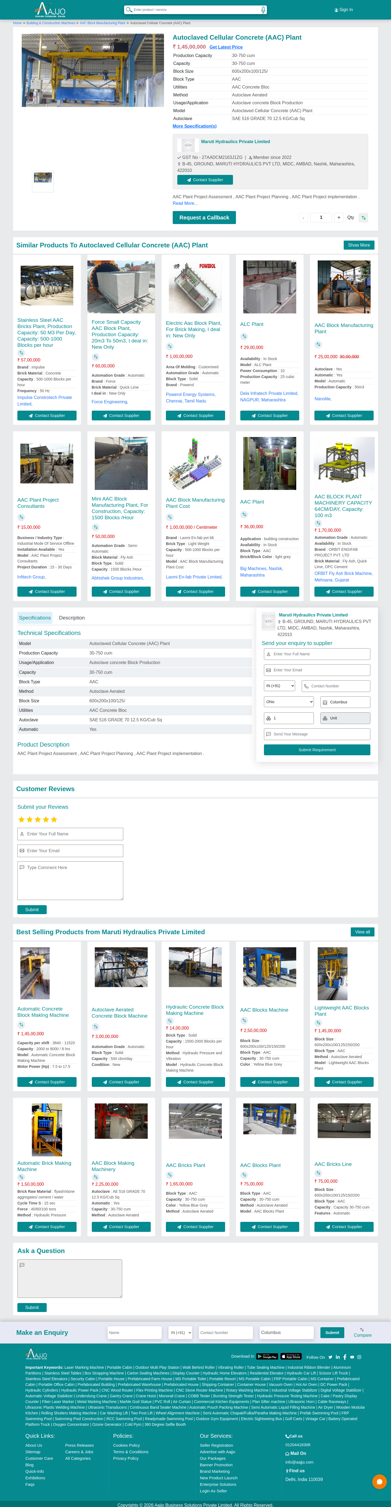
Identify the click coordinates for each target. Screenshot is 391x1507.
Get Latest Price (226, 44)
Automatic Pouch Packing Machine (218, 1404)
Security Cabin (83, 1376)
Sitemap (33, 1448)
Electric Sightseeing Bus (261, 1416)
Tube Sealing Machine (266, 1364)
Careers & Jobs (79, 1448)
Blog (30, 1461)
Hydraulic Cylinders (42, 1387)
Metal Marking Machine (97, 1398)
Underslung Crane (91, 1393)
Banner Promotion (216, 1461)
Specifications (35, 614)
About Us (34, 1442)
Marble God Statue (136, 1398)
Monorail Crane (172, 1393)
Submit (32, 906)
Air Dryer (325, 1404)
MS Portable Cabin (255, 1376)
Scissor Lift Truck (333, 1370)
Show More (359, 242)
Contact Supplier (209, 176)
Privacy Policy (125, 1455)
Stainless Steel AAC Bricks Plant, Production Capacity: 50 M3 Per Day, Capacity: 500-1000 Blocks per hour (46, 329)
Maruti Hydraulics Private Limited (235, 138)
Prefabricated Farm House (150, 1376)
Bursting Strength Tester (233, 1393)
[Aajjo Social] (330, 1353)
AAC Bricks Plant (185, 1162)
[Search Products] (126, 8)
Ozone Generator (107, 1421)
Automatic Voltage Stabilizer (49, 1393)
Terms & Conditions (131, 1448)
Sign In (344, 8)
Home (17, 20)
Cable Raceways (332, 1398)
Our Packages (213, 1455)
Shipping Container (218, 1381)
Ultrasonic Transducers (107, 1404)
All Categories (77, 1455)
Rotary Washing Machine (247, 1387)
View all (362, 929)
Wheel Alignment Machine (178, 1410)
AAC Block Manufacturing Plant (102, 20)
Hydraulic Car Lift (301, 1370)
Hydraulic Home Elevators (225, 1370)
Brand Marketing (215, 1468)
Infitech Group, (31, 573)
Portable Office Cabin (57, 1381)
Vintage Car (315, 1416)
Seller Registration (216, 1442)
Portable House (111, 1376)
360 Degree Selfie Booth (165, 1421)
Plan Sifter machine (268, 1398)
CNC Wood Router (117, 1387)
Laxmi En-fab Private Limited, (194, 573)
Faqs (30, 1481)
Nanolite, (323, 395)
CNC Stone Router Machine (199, 1387)
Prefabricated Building (96, 1381)
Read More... (185, 200)
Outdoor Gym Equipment (217, 1416)
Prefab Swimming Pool (319, 1410)
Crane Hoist (146, 1393)
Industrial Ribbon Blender (309, 1364)
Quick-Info (35, 1468)
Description (72, 614)
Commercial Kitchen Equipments (221, 1398)
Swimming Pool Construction (79, 1416)
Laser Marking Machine (84, 1364)
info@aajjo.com (299, 1459)
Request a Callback (204, 214)
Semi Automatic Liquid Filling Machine (283, 1404)
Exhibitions (35, 1475)
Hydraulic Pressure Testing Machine (287, 1393)
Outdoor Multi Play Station (157, 1364)
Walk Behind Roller (199, 1364)
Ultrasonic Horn (301, 1398)
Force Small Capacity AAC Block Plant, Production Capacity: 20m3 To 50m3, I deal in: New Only (120, 331)
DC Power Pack (333, 1381)
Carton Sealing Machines (148, 1370)
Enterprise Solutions (218, 1481)
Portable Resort (222, 1376)
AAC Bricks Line (333, 1161)
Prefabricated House (181, 1381)
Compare (363, 1329)
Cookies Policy (126, 1442)
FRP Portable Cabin (290, 1376)
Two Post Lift (142, 1410)
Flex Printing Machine (154, 1387)
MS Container (322, 1376)
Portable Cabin (119, 1364)
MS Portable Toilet (190, 1376)
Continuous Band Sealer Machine (158, 1404)
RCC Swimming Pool (124, 1416)
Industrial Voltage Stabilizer (294, 1387)
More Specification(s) (195, 123)
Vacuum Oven (281, 1381)
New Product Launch (219, 1475)
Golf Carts (293, 1416)
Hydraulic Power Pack (80, 1387)
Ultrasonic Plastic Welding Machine (55, 1404)
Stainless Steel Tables (62, 1370)
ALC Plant (252, 321)
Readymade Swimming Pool (169, 1416)
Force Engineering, (110, 399)
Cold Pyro (133, 1421)
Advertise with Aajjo (217, 1448)
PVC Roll (162, 1398)
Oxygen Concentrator (71, 1421)
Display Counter (186, 1370)
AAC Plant (252, 498)
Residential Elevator (267, 1370)
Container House (251, 1381)
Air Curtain (182, 1398)
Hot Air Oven (306, 1381)
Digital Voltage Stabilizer (340, 1387)
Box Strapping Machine (104, 1370)
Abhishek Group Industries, (118, 574)
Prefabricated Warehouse (139, 1381)
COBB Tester (199, 1393)
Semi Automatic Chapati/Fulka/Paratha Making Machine (250, 1410)
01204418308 (297, 1441)
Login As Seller (213, 1488)
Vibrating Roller (231, 1364)
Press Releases (79, 1442)
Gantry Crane (121, 1393)
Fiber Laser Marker (58, 1398)
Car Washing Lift (114, 1410)
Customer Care (39, 1455)
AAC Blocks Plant (260, 1162)
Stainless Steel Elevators (47, 1376)
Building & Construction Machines (51, 20)
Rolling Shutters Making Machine (69, 1410)
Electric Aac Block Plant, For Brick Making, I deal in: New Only (194, 326)
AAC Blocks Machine (264, 1006)
